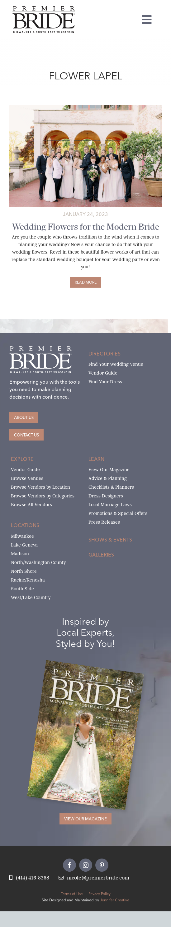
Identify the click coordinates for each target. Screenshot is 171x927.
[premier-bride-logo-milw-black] (43, 8)
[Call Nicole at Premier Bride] (29, 878)
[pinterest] (101, 865)
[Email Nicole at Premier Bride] (94, 878)
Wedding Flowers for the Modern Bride (85, 226)
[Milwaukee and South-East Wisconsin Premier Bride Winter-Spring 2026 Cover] (94, 669)
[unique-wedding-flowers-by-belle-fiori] (85, 107)
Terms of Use (72, 893)
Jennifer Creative (114, 900)
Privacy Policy (99, 893)
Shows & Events (110, 540)
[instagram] (85, 865)
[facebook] (69, 865)
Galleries (101, 555)
